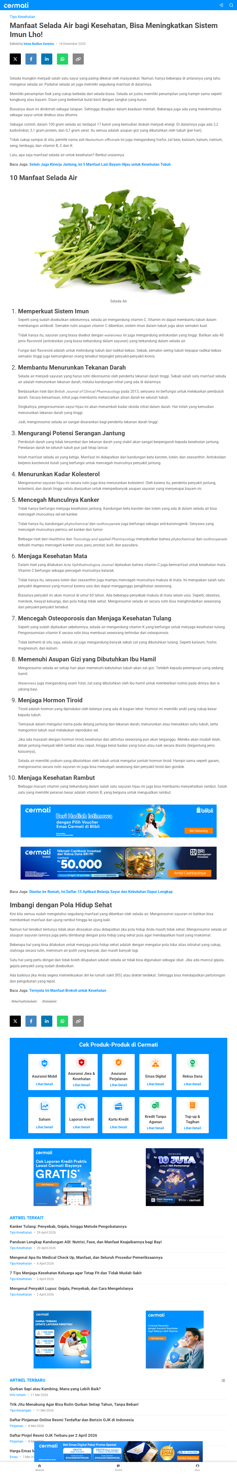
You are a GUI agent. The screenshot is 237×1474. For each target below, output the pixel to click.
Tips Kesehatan (22, 17)
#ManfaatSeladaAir (24, 1001)
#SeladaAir (49, 1001)
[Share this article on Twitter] (15, 59)
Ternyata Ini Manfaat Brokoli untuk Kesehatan (67, 990)
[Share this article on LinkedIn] (46, 59)
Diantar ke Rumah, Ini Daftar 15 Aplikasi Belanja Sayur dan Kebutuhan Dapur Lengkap (101, 891)
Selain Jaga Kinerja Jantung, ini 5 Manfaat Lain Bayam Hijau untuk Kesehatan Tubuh (100, 164)
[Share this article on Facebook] (31, 59)
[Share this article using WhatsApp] (62, 59)
